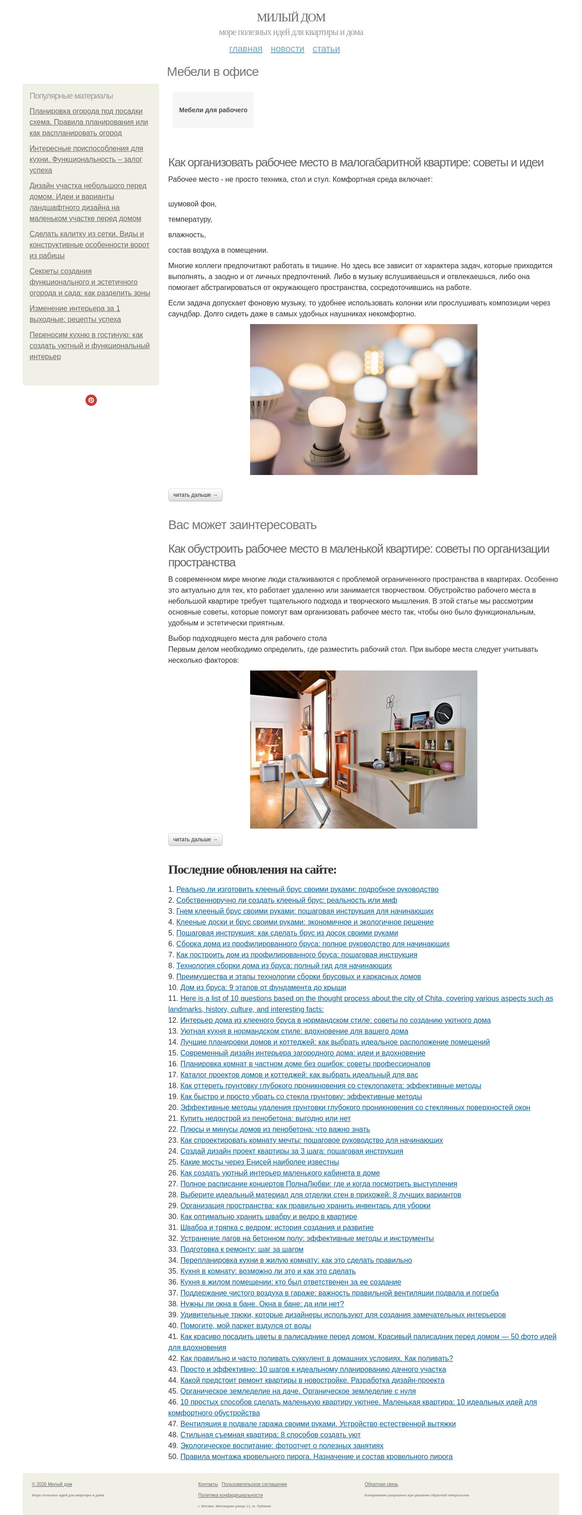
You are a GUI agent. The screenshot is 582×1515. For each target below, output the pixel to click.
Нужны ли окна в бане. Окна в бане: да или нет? (262, 1304)
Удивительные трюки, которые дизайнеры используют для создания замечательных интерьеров (343, 1315)
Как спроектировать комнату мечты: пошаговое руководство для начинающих (312, 1140)
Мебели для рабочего (213, 110)
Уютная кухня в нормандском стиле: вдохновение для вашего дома (294, 1031)
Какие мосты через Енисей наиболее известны (260, 1162)
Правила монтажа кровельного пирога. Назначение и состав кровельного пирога (317, 1456)
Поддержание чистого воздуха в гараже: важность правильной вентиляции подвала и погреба (340, 1293)
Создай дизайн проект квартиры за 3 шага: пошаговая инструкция (292, 1151)
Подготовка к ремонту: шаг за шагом (242, 1249)
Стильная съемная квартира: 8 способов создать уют (271, 1435)
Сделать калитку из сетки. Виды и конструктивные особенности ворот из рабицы (90, 245)
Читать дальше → (195, 495)
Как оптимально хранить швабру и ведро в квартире (269, 1216)
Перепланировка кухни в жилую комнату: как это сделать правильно (296, 1260)
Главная (245, 49)
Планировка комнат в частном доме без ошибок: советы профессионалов (306, 1064)
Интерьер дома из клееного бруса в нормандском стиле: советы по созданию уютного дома (336, 1020)
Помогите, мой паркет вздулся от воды (246, 1326)
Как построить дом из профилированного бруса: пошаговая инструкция (296, 955)
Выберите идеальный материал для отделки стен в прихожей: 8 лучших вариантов (321, 1195)
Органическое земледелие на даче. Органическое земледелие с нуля (298, 1391)
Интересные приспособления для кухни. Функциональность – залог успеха (86, 159)
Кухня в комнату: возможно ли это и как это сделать (268, 1271)
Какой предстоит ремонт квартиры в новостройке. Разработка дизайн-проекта (313, 1380)
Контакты (208, 1484)
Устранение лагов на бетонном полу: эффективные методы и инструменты (307, 1238)
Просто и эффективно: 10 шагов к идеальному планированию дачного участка (313, 1369)
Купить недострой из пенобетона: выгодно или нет (266, 1118)
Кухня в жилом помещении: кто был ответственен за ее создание (291, 1282)
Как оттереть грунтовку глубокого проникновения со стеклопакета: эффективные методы (331, 1086)
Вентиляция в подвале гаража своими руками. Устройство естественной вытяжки (318, 1424)
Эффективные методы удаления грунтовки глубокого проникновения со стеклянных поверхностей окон (356, 1107)
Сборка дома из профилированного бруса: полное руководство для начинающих (313, 944)
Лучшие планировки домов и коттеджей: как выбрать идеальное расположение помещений (335, 1042)
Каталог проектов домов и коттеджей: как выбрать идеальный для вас (299, 1075)
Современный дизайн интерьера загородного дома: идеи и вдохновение (303, 1053)
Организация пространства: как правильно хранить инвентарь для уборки (306, 1206)
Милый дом (291, 17)
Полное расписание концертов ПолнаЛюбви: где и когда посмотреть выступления (319, 1184)
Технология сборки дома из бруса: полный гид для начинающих (284, 966)
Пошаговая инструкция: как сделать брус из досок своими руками (287, 933)
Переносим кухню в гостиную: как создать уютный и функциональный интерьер (90, 345)
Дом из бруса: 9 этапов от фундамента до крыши (263, 987)
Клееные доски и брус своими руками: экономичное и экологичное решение (305, 922)
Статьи (326, 49)
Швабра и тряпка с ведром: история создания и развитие (277, 1227)
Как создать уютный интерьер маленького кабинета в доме (280, 1173)
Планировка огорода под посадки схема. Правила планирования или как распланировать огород (89, 122)
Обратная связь (381, 1484)
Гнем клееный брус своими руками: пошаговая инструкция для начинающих (305, 911)
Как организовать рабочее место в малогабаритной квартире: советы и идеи (355, 162)
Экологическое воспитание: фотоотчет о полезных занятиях (282, 1446)
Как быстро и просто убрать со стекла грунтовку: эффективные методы (301, 1096)
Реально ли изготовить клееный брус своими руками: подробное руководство (307, 889)
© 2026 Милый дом (52, 1484)
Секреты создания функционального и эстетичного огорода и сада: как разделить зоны (90, 282)
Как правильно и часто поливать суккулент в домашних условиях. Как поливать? (317, 1358)
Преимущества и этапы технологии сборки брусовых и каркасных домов (298, 976)
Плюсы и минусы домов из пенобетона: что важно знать (275, 1129)
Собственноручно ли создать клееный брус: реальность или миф (286, 900)
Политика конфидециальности (230, 1495)
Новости (287, 49)
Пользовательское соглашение (254, 1484)
